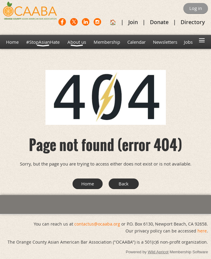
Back (124, 184)
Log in (195, 8)
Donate (159, 22)
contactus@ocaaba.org (97, 224)
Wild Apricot (158, 252)
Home (87, 184)
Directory (193, 22)
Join (133, 22)
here (202, 231)
